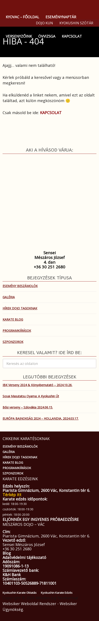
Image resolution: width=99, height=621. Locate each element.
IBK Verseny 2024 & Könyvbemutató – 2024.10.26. (37, 385)
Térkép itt (12, 494)
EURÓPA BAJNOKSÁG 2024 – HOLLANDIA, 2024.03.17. (40, 418)
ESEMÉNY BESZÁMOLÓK (20, 286)
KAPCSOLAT (72, 36)
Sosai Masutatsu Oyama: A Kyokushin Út (31, 396)
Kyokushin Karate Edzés (56, 593)
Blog (7, 553)
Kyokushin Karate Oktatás (20, 593)
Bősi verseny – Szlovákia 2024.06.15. (28, 407)
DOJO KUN (44, 23)
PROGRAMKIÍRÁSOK (17, 331)
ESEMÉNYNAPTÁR (61, 16)
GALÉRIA (9, 297)
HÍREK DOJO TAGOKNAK (20, 308)
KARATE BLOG (13, 319)
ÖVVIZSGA (46, 36)
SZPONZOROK (13, 342)
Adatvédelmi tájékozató (24, 557)
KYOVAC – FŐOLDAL (22, 16)
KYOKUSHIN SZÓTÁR (76, 23)
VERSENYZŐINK (19, 36)
